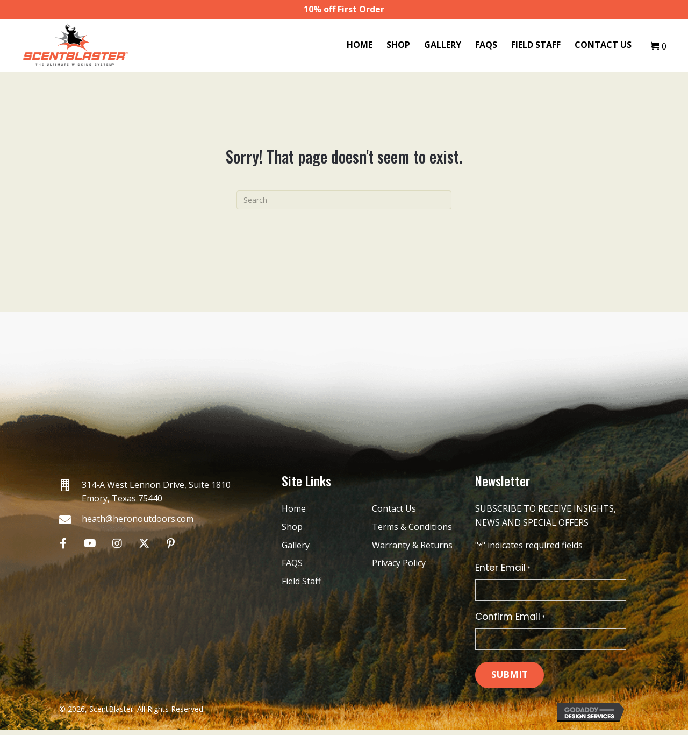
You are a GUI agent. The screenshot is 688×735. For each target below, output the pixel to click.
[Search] (344, 199)
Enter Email (503, 568)
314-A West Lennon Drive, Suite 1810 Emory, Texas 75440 (156, 492)
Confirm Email (510, 619)
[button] (63, 543)
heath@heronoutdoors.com (138, 519)
